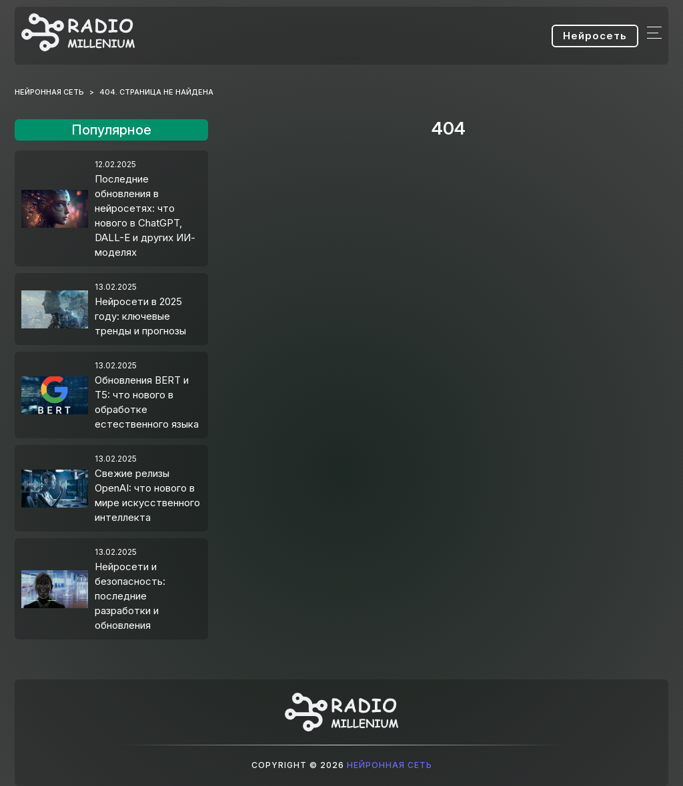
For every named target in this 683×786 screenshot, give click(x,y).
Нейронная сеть (389, 765)
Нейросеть (595, 35)
